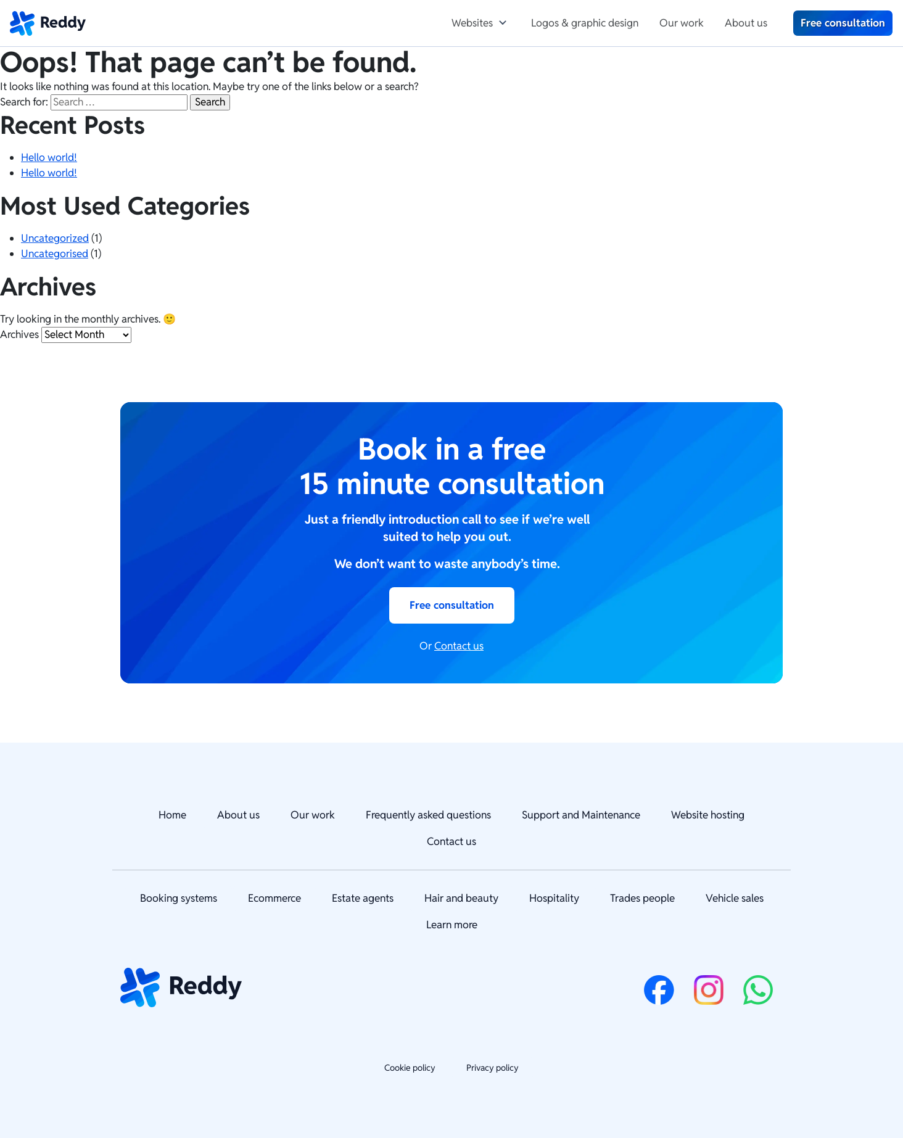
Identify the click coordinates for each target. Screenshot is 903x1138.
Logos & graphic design (584, 23)
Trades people (642, 898)
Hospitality (554, 898)
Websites (472, 23)
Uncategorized (55, 238)
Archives (19, 334)
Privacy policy (492, 1067)
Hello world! (49, 157)
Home (172, 815)
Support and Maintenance (581, 815)
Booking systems (178, 898)
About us (746, 23)
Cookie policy (409, 1067)
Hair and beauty (461, 898)
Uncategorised (54, 253)
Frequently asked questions (428, 815)
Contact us (459, 646)
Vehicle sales (735, 898)
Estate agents (363, 898)
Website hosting (707, 815)
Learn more (451, 924)
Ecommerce (274, 898)
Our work (681, 23)
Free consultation (843, 23)
